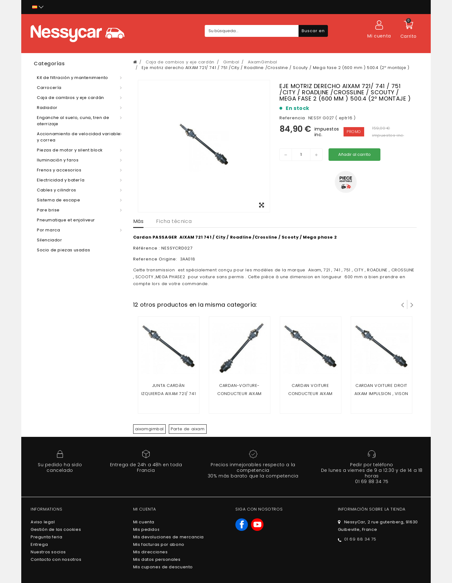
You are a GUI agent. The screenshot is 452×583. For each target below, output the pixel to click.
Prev (402, 304)
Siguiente (412, 304)
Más (138, 221)
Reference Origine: (155, 259)
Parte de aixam (187, 429)
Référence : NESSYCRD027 (163, 248)
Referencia (292, 118)
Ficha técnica (174, 221)
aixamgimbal (149, 429)
